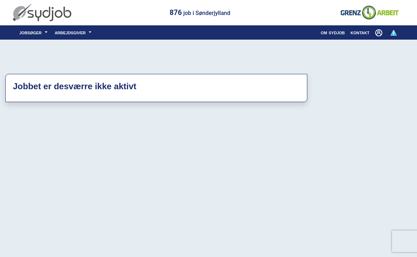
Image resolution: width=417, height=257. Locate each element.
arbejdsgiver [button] (71, 32)
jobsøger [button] (31, 32)
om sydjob (333, 32)
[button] (379, 32)
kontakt (360, 32)
